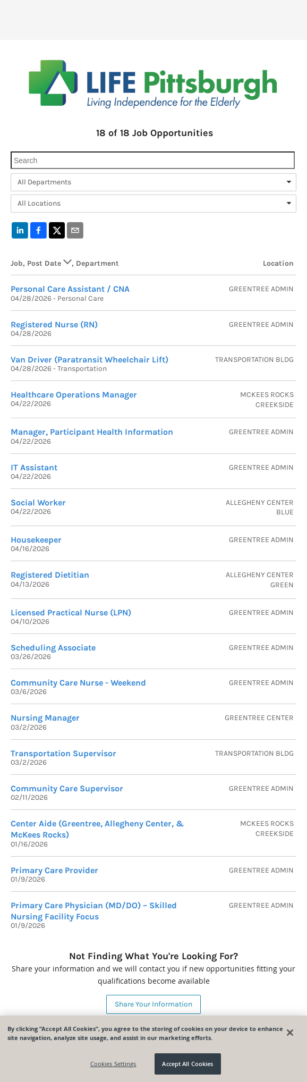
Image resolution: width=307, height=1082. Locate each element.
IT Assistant (34, 467)
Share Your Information (153, 1004)
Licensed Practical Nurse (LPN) (71, 612)
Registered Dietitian (50, 575)
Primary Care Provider (54, 870)
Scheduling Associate (53, 648)
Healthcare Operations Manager (74, 395)
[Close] (290, 1032)
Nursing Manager (45, 718)
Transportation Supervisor (63, 753)
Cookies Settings (113, 1064)
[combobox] (153, 182)
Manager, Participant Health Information (92, 432)
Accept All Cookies (187, 1064)
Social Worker (38, 502)
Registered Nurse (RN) (54, 324)
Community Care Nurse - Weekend (78, 683)
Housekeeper (36, 540)
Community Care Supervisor (67, 788)
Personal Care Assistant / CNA (70, 289)
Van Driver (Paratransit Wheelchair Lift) (89, 359)
